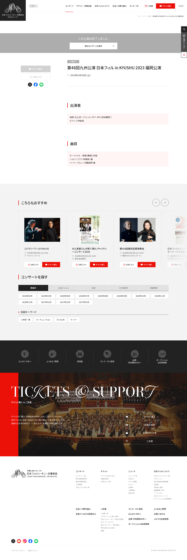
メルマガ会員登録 (161, 518)
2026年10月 (141, 295)
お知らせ (131, 479)
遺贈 (102, 531)
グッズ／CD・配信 (135, 508)
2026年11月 (160, 295)
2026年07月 (84, 295)
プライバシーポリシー (18, 550)
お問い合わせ (159, 513)
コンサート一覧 (81, 476)
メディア (131, 484)
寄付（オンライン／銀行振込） (110, 525)
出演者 (130, 487)
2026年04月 (27, 295)
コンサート (69, 6)
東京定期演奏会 (81, 479)
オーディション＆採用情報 (162, 499)
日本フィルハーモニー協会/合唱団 (112, 519)
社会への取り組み (119, 6)
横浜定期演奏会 (81, 481)
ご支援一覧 (104, 513)
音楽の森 (131, 493)
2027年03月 (84, 302)
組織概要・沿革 (159, 490)
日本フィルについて (102, 6)
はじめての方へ (134, 513)
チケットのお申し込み (108, 476)
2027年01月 (46, 302)
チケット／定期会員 (84, 6)
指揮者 (156, 484)
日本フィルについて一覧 (162, 476)
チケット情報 (132, 481)
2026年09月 (122, 295)
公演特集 (79, 484)
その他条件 (123, 287)
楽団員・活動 (158, 487)
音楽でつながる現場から (86, 513)
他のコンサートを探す (99, 46)
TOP (139, 16)
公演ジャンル (63, 287)
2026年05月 (46, 295)
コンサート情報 (146, 16)
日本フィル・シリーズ (160, 496)
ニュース (131, 471)
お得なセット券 (106, 481)
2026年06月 (65, 295)
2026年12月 (27, 302)
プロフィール (158, 479)
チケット (51, 264)
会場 (93, 287)
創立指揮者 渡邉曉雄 (161, 481)
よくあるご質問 (160, 508)
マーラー (73, 319)
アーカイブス (158, 493)
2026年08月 (103, 295)
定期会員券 (105, 479)
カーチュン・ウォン (43, 319)
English (32, 6)
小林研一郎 (25, 319)
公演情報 (131, 490)
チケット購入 (165, 6)
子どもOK (60, 319)
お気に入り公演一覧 (82, 487)
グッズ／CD (134, 6)
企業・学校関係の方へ (137, 518)
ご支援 (149, 6)
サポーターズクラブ (107, 522)
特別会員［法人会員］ (108, 528)
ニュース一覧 (132, 476)
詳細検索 (154, 287)
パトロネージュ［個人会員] (109, 516)
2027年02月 (65, 302)
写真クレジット (33, 550)
